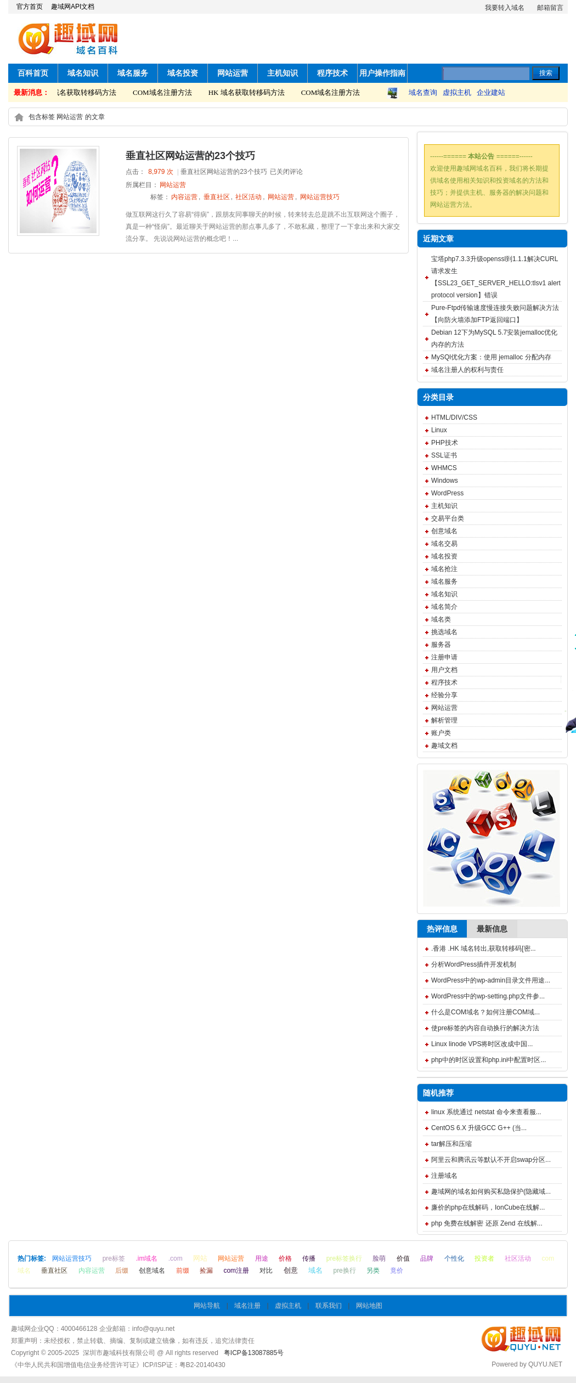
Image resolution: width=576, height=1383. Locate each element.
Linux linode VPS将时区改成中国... (482, 1044)
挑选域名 (444, 632)
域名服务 (132, 73)
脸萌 (379, 1258)
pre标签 (114, 1258)
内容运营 (184, 197)
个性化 (454, 1258)
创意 (291, 1270)
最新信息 (492, 928)
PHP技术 (444, 443)
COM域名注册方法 (164, 92)
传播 (308, 1258)
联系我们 (328, 1305)
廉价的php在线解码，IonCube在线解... (488, 1207)
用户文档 (444, 670)
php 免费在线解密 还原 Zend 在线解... (487, 1223)
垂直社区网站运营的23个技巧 (190, 155)
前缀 (182, 1270)
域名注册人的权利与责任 (467, 370)
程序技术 (332, 73)
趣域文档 (444, 745)
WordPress (447, 493)
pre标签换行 (344, 1258)
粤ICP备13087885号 (254, 1353)
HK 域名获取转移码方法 (80, 92)
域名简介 (444, 607)
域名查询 (423, 92)
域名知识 (82, 73)
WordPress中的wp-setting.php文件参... (488, 996)
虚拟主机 (457, 92)
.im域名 (146, 1258)
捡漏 (206, 1270)
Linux (439, 430)
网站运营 (232, 73)
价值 (403, 1258)
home (19, 117)
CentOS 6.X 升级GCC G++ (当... (479, 1128)
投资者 (484, 1258)
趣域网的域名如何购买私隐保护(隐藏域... (491, 1191)
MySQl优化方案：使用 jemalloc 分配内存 (491, 357)
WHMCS (444, 468)
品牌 (426, 1258)
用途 (261, 1258)
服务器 (441, 644)
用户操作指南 (382, 73)
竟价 (396, 1270)
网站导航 (207, 1305)
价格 (285, 1258)
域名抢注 (444, 569)
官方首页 (29, 6)
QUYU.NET (545, 1364)
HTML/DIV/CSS (454, 417)
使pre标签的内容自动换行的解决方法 (485, 1028)
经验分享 (444, 695)
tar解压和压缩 (451, 1144)
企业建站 (491, 92)
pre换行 (344, 1270)
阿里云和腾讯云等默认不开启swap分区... (491, 1160)
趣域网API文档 (72, 6)
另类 (373, 1270)
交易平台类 (447, 518)
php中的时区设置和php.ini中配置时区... (488, 1060)
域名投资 (182, 73)
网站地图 (369, 1305)
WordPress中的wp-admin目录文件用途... (490, 980)
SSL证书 (444, 455)
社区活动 (248, 197)
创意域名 (444, 531)
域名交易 (444, 543)
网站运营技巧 (320, 197)
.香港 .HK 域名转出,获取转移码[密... (483, 948)
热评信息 (442, 928)
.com (175, 1258)
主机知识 (282, 73)
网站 (200, 1258)
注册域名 (444, 1175)
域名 (315, 1270)
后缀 (121, 1270)
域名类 (441, 619)
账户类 (441, 733)
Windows (444, 480)
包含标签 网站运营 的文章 (67, 117)
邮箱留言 (550, 8)
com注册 (236, 1270)
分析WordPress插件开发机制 (473, 964)
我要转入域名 (504, 8)
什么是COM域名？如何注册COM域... (485, 1012)
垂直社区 (217, 197)
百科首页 (33, 73)
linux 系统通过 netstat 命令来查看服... (486, 1112)
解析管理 (444, 720)
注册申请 (444, 657)
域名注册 (247, 1305)
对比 (266, 1270)
